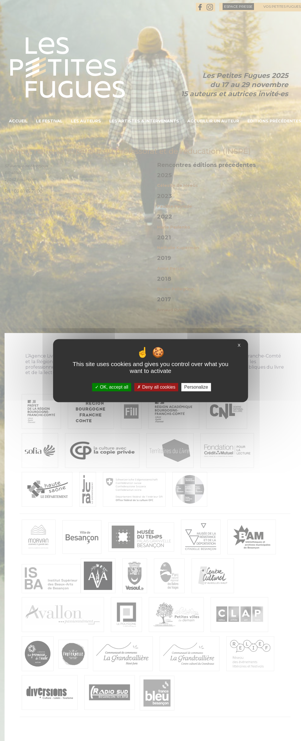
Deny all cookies (156, 387)
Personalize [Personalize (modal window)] (196, 387)
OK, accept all (111, 387)
